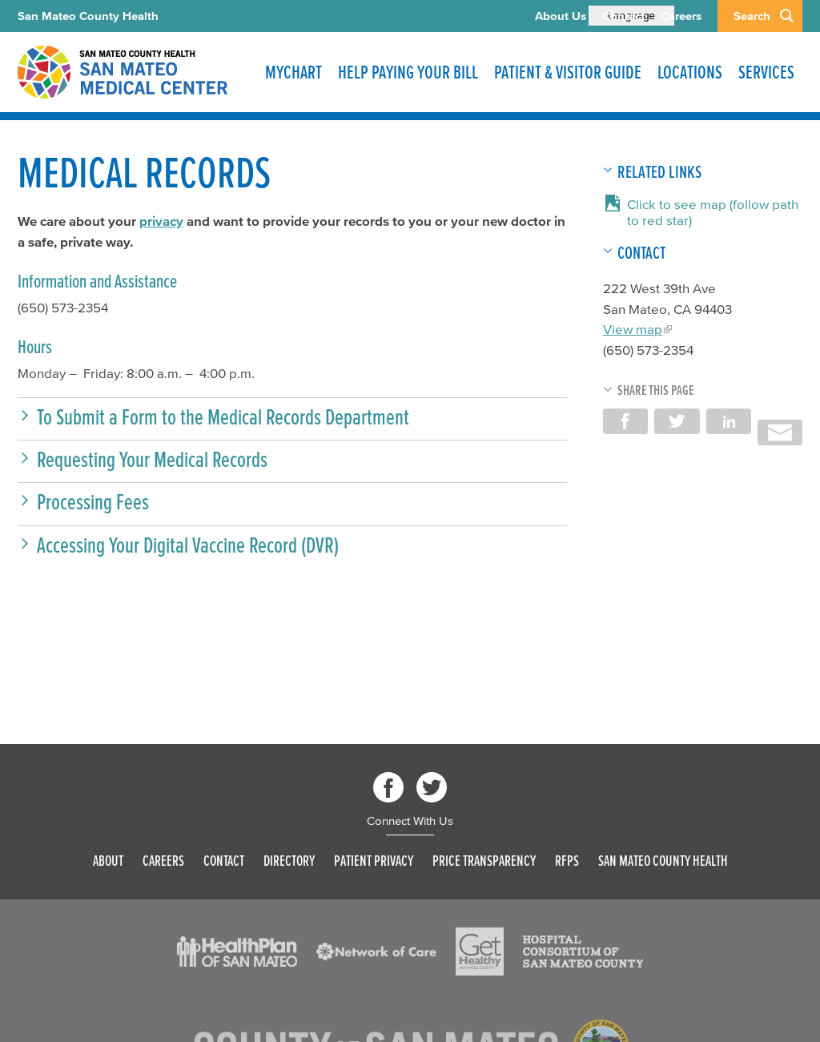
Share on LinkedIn (728, 421)
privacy (161, 220)
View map (632, 328)
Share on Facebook (625, 421)
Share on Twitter (676, 421)
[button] (292, 417)
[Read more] (237, 951)
